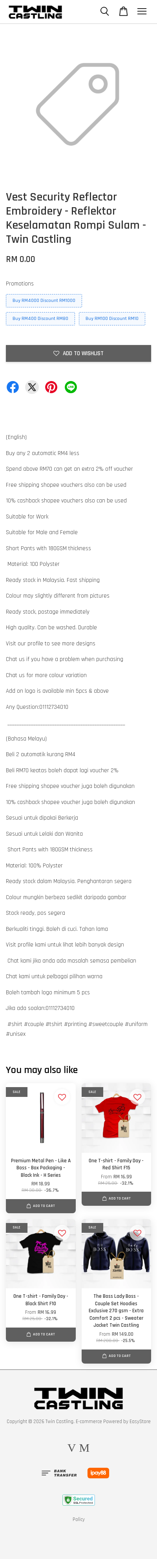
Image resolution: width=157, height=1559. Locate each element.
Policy (79, 1519)
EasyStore (140, 1421)
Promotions (20, 283)
